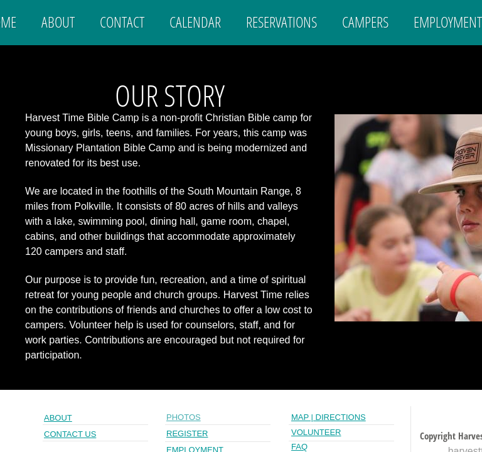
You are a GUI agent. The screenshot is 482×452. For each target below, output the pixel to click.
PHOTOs (183, 417)
